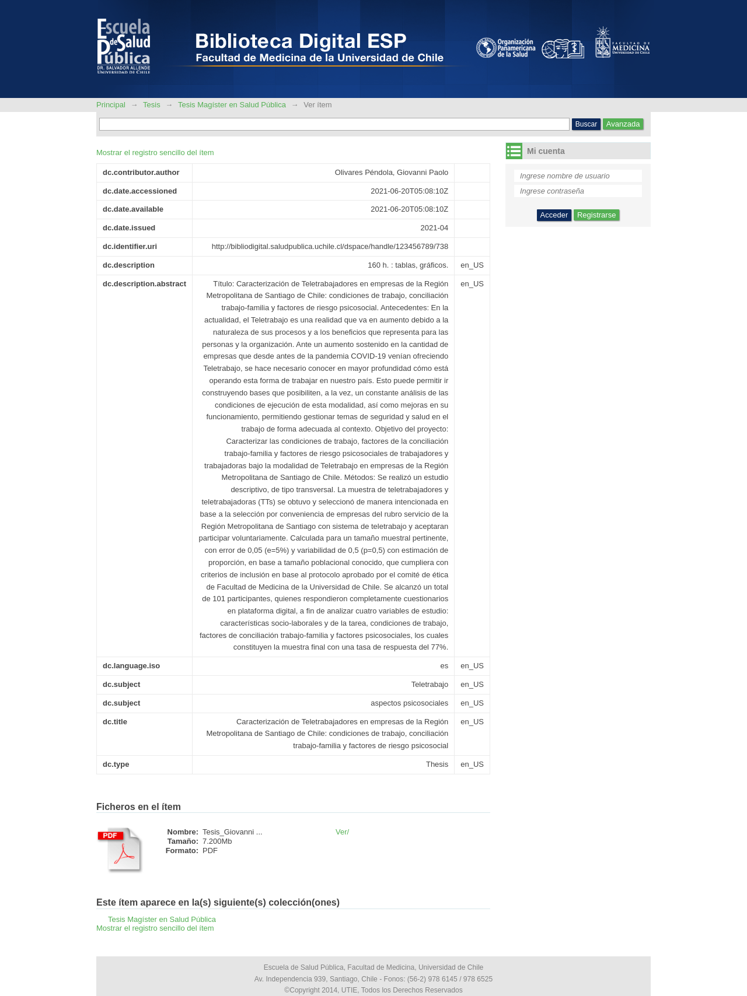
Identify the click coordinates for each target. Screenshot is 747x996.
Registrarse (596, 215)
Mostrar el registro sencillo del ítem (155, 152)
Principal (111, 104)
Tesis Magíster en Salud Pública (232, 104)
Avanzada (623, 124)
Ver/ (342, 831)
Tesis (151, 104)
